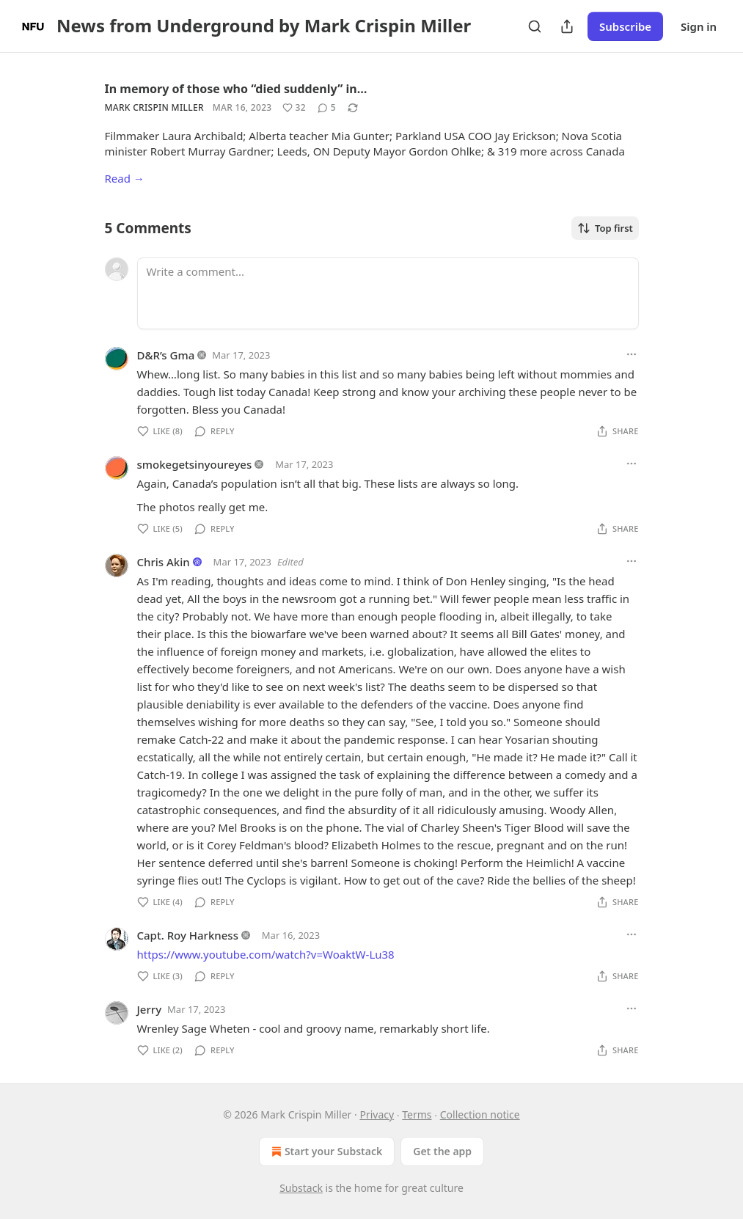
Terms (416, 1114)
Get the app (442, 1151)
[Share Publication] (567, 26)
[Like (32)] (294, 108)
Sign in (699, 26)
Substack (301, 1188)
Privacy (376, 1114)
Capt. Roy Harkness (187, 935)
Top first (605, 228)
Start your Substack (325, 1151)
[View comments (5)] (326, 108)
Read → (124, 178)
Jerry (149, 1009)
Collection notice (480, 1114)
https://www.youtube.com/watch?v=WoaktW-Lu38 (266, 954)
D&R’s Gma (166, 355)
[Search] (534, 26)
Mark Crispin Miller (154, 107)
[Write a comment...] (388, 293)
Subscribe (625, 26)
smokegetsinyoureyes (194, 464)
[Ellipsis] (631, 354)
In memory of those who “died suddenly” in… (236, 89)
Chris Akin (163, 561)
